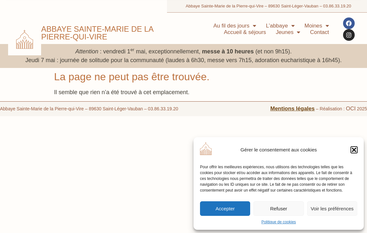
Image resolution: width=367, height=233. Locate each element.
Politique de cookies (278, 222)
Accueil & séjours (245, 32)
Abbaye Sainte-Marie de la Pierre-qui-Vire (97, 33)
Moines (317, 26)
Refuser (278, 208)
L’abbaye (280, 26)
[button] (354, 150)
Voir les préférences (332, 208)
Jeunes (288, 32)
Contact (319, 32)
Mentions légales (292, 108)
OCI (351, 108)
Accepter (225, 208)
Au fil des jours (234, 26)
